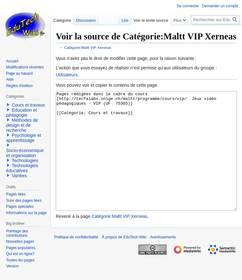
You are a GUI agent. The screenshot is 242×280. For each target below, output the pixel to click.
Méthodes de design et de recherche (22, 125)
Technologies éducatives (22, 168)
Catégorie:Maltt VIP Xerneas (87, 47)
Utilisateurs (67, 74)
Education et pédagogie (21, 113)
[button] (8, 104)
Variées (19, 175)
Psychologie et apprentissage (23, 138)
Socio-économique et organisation (24, 153)
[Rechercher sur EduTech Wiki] (215, 19)
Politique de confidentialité (76, 261)
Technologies (25, 160)
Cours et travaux (28, 105)
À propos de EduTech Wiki (124, 261)
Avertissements (163, 261)
